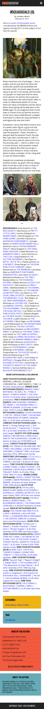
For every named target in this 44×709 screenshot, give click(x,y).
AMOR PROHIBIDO (22, 480)
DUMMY (8, 480)
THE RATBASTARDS (32, 324)
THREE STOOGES (26, 467)
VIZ (4, 459)
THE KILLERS (27, 487)
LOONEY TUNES (10, 467)
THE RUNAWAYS (19, 347)
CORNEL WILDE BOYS (26, 337)
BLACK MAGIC (9, 586)
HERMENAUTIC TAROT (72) (14, 640)
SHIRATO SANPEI (18, 394)
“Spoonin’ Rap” (15, 560)
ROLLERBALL (16, 449)
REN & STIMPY (20, 415)
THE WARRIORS (23, 269)
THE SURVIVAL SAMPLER (15, 518)
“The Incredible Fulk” (28, 562)
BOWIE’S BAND (9, 236)
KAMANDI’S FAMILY (11, 254)
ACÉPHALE (7, 360)
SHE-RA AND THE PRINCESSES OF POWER (21, 416)
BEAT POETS (26, 344)
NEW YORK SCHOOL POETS (22, 312)
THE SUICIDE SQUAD (27, 352)
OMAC (29, 586)
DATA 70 (28, 549)
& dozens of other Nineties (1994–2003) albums (19, 483)
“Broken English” (17, 529)
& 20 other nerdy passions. (22, 385)
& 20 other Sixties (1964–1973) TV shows (20, 408)
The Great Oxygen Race (12, 660)
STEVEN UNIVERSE (32, 412)
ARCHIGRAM (34, 321)
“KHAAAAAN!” (25, 575)
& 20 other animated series (23, 420)
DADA (34, 274)
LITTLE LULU (33, 456)
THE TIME (28, 277)
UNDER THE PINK (32, 477)
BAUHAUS (30, 342)
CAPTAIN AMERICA (11, 588)
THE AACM (7, 318)
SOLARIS (32, 438)
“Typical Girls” (25, 428)
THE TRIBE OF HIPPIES (27, 334)
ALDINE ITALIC (15, 549)
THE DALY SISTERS (25, 326)
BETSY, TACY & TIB (11, 262)
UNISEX (19, 477)
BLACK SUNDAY (31, 449)
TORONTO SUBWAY (12, 552)
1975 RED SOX (21, 303)
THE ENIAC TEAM (30, 331)
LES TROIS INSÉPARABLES (14, 300)
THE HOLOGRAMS (11, 308)
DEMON (20, 586)
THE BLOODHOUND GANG (16, 356)
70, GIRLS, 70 (20, 392)
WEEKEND (16, 513)
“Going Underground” (20, 425)
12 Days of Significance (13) (14, 652)
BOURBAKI (19, 350)
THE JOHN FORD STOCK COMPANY (21, 265)
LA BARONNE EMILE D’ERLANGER (26, 516)
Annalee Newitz (27, 666)
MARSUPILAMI (14, 459)
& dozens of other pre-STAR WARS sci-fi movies (21, 441)
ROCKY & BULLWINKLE (24, 469)
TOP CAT (8, 415)
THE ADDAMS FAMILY (25, 405)
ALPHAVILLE (8, 492)
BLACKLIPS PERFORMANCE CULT (17, 370)
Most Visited (23, 605)
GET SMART (8, 405)
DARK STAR (31, 436)
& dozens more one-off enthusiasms (19, 520)
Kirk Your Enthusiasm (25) (13, 656)
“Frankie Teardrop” (19, 526)
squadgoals (10, 620)
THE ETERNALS (29, 583)
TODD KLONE (20, 555)
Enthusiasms (11, 605)
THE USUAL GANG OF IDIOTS (20, 294)
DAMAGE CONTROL (14, 306)
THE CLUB (7, 256)
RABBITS (16, 241)
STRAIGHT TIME (21, 451)
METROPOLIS (18, 436)
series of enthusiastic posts (23, 23)
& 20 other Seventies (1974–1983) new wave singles (20, 530)
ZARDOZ (6, 436)
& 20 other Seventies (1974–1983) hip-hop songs (21, 568)
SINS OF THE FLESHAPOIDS (15, 438)
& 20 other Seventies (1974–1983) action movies (21, 452)
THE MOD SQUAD (13, 316)
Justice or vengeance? (12, 573)
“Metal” (6, 526)
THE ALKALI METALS (12, 311)
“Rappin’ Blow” (10, 562)
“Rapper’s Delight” (32, 560)
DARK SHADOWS (19, 402)
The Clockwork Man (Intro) (14, 637)
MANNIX (32, 402)
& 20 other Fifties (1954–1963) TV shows (19, 473)
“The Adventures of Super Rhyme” (18, 565)
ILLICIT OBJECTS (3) (11, 644)
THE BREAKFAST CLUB (13, 298)
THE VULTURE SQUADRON (18, 258)
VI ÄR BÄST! (8, 264)
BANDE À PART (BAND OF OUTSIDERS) (20, 490)
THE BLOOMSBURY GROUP (17, 501)
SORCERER (7, 451)
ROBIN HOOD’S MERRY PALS (24, 243)
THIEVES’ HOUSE (10, 542)
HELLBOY (17, 461)
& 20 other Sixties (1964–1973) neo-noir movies (21, 494)
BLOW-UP (29, 492)
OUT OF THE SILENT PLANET (24, 539)
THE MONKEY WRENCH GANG (24, 339)
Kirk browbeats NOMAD (16, 578)
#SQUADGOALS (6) (10, 648)
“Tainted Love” (28, 524)
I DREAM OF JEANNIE (20, 406)
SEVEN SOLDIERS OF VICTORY (19, 361)
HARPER (19, 492)
